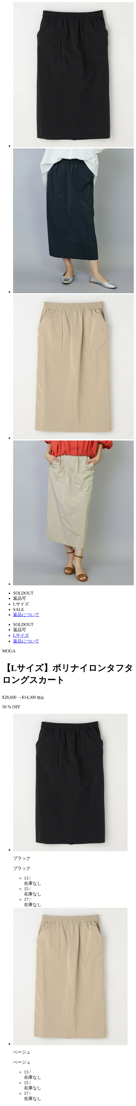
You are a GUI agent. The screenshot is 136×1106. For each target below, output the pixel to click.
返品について (26, 614)
